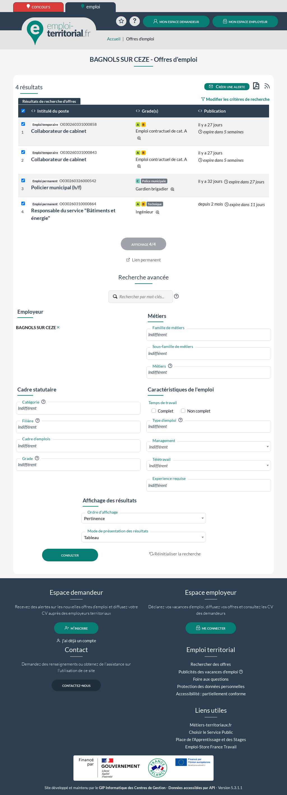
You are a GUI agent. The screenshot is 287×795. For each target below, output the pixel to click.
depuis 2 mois (210, 203)
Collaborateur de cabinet (58, 131)
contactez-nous (76, 685)
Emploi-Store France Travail (211, 746)
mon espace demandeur (176, 21)
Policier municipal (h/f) (56, 187)
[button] (176, 296)
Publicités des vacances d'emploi (208, 671)
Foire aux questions (211, 679)
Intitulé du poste (50, 110)
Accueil (114, 38)
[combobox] (209, 335)
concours (38, 7)
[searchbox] (208, 334)
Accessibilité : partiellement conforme (211, 693)
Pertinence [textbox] (94, 518)
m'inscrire (76, 627)
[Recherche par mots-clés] (145, 296)
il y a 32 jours (210, 181)
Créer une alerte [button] (227, 86)
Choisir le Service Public (211, 732)
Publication (212, 110)
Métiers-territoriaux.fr (211, 724)
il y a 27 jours (210, 124)
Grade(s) (147, 110)
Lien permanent (143, 259)
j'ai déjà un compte (76, 640)
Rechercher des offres (211, 664)
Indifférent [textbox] (158, 446)
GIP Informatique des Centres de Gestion (132, 788)
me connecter (211, 627)
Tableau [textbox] (91, 537)
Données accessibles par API (191, 788)
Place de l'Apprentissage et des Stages (211, 739)
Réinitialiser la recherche (175, 553)
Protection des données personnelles (211, 686)
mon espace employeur (245, 21)
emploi (90, 7)
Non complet (198, 410)
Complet (165, 410)
